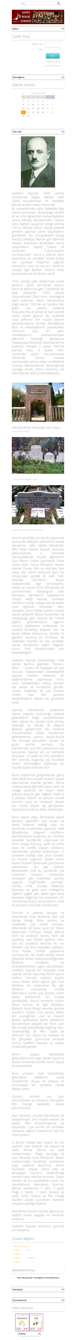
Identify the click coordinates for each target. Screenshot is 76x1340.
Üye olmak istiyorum (53, 65)
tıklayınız (23, 1230)
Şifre (40, 49)
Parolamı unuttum (54, 62)
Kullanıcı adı (37, 43)
